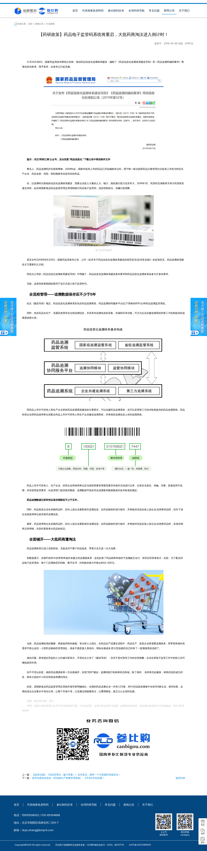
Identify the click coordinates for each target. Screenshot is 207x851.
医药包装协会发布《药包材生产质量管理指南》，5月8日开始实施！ (68, 777)
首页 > (31, 23)
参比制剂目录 (116, 10)
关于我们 (184, 10)
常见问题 (154, 10)
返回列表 (180, 777)
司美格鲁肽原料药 (93, 10)
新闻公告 (169, 10)
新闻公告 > (40, 23)
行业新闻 (50, 23)
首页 (75, 10)
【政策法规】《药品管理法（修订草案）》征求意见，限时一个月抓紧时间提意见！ (76, 774)
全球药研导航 (136, 10)
